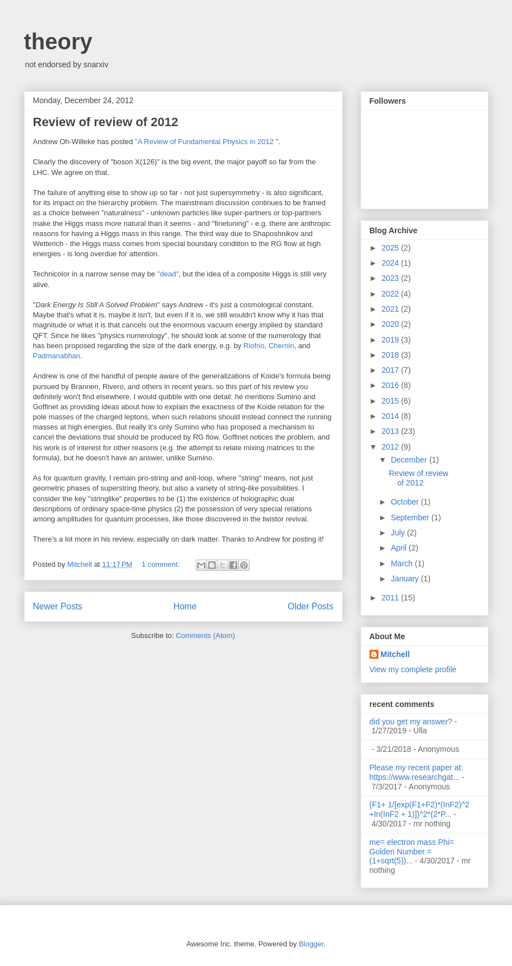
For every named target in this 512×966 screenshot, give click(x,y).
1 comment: (162, 564)
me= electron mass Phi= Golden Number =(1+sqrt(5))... (412, 852)
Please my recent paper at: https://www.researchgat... (416, 772)
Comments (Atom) (205, 635)
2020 (391, 324)
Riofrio (254, 345)
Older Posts (310, 606)
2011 (391, 597)
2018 (391, 354)
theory (58, 41)
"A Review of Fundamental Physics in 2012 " (207, 141)
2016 (391, 385)
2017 (391, 370)
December (410, 459)
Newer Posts (57, 606)
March (403, 563)
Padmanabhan (57, 356)
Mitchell (395, 654)
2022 (391, 293)
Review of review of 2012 (105, 122)
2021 (391, 308)
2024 (391, 262)
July (399, 532)
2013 (391, 431)
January (406, 578)
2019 (391, 339)
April (400, 547)
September (411, 517)
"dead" (167, 274)
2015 (391, 400)
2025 (391, 247)
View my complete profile (413, 669)
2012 (391, 446)
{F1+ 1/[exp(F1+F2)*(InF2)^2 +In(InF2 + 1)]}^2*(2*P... (420, 809)
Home (185, 606)
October (406, 501)
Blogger (311, 944)
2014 (391, 416)
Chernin (281, 345)
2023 (391, 278)
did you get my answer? (411, 721)
